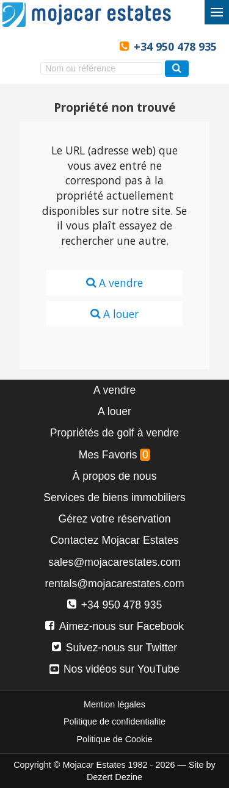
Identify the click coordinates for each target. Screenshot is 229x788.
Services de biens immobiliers (114, 497)
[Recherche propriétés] (177, 68)
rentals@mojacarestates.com (114, 583)
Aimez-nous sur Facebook (114, 626)
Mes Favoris (115, 455)
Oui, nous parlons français (100, 47)
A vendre (114, 282)
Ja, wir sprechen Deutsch (59, 47)
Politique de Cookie (115, 739)
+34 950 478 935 (175, 46)
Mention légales (114, 704)
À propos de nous (115, 476)
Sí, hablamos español (38, 47)
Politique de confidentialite (114, 721)
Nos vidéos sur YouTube (114, 669)
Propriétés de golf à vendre (114, 433)
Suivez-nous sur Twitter (114, 648)
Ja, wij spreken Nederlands (79, 47)
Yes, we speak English (18, 47)
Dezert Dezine (114, 777)
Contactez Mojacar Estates (114, 540)
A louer (114, 313)
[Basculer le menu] (217, 12)
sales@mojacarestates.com (114, 562)
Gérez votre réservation (115, 519)
